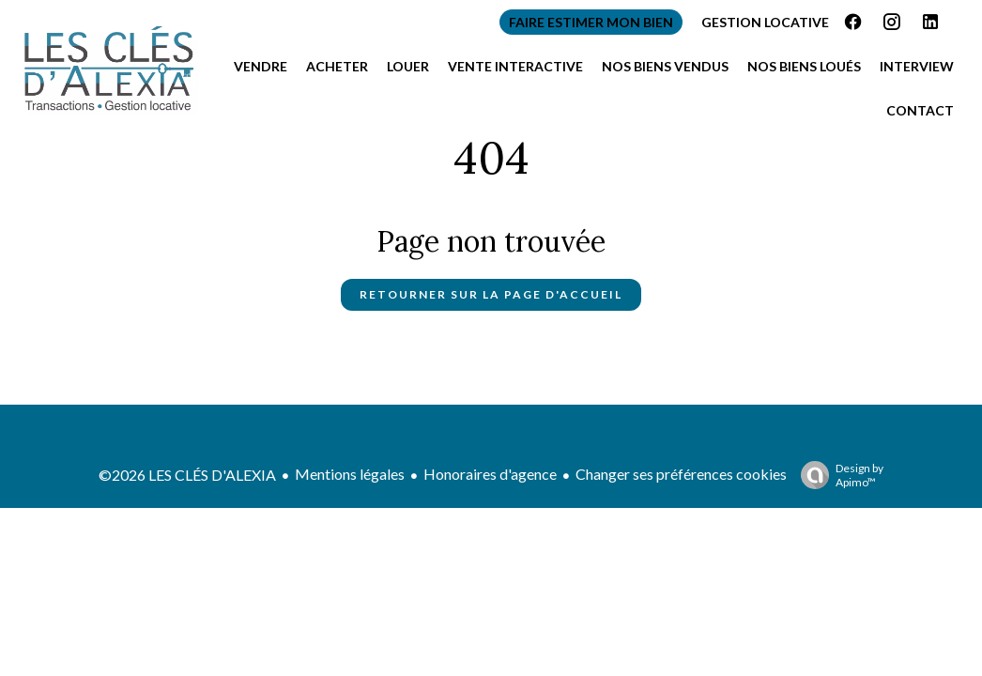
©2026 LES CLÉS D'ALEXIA (187, 475)
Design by (837, 475)
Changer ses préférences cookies (681, 474)
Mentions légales (350, 474)
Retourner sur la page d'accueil (491, 294)
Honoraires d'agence (490, 474)
